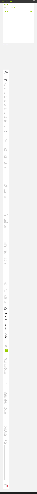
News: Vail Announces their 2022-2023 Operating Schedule (6, 274)
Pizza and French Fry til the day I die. (6, 338)
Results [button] (7, 351)
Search (5, 484)
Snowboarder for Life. (5, 327)
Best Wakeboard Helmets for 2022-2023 (5, 402)
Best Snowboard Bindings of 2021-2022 (5, 395)
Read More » (5, 167)
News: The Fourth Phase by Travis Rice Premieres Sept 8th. (5, 431)
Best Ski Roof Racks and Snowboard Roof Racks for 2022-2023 (6, 239)
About (5, 424)
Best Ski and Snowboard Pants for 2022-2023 (5, 207)
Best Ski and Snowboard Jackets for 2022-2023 (5, 177)
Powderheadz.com (7, 1)
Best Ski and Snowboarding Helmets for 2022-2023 (5, 141)
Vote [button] (7, 349)
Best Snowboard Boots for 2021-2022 (5, 410)
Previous (7, 11)
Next (30, 11)
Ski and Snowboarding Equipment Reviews (6, 360)
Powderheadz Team (14, 7)
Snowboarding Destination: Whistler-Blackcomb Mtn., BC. (6, 386)
